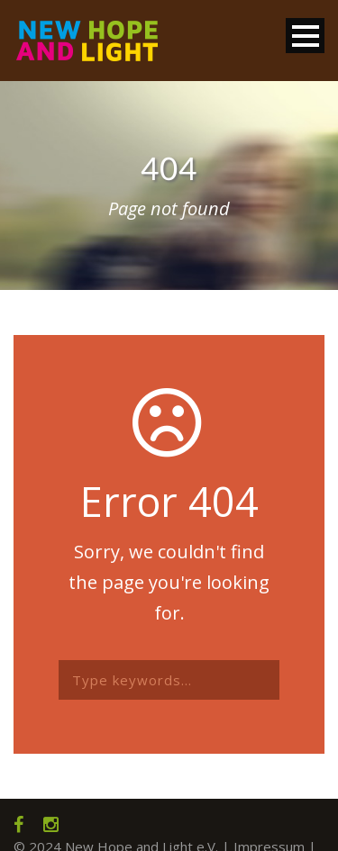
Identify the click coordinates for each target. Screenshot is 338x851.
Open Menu (305, 35)
